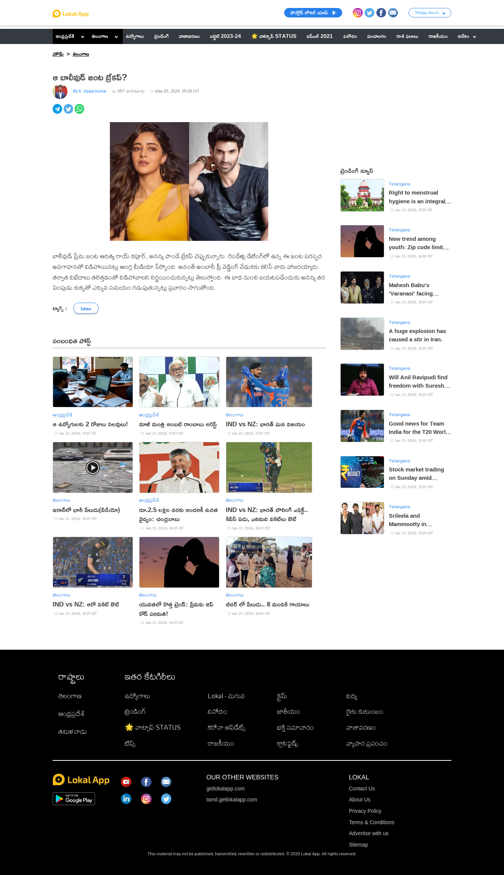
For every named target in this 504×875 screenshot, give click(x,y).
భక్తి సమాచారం (295, 727)
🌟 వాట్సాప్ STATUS (153, 727)
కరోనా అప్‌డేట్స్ (226, 727)
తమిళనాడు (72, 731)
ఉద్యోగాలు (137, 695)
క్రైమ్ (282, 695)
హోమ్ (58, 54)
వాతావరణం (361, 727)
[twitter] (69, 113)
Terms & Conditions (371, 822)
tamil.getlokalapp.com (232, 799)
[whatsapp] (80, 113)
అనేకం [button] (467, 36)
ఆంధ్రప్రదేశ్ (65, 36)
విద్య (351, 695)
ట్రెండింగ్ (135, 711)
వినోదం (217, 711)
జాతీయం (288, 711)
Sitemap (358, 845)
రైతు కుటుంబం (364, 711)
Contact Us (362, 788)
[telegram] (58, 113)
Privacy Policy (365, 811)
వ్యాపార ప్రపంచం (366, 743)
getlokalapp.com (226, 788)
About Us (360, 799)
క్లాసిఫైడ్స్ (287, 743)
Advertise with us (369, 833)
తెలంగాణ (100, 36)
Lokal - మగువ (226, 695)
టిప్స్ (130, 743)
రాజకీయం (221, 743)
